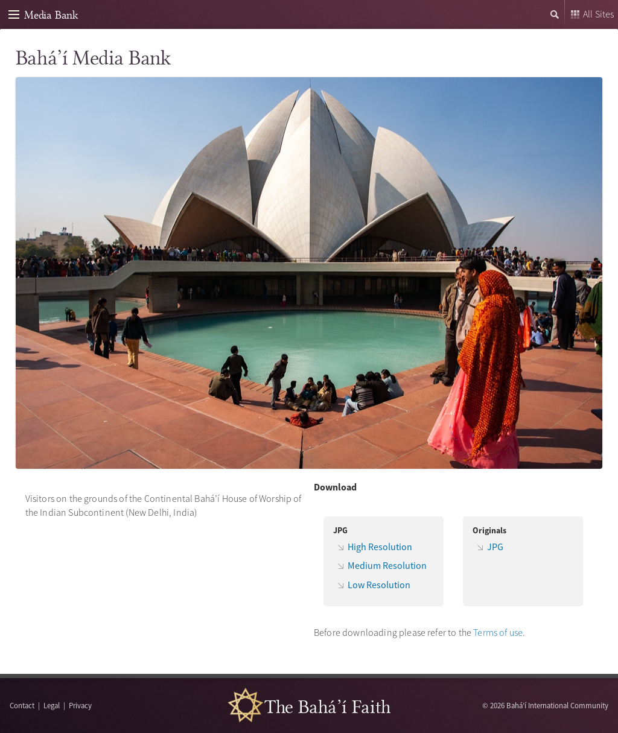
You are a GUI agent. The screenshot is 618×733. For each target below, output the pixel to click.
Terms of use (498, 632)
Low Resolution (379, 585)
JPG (495, 547)
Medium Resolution (387, 565)
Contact (22, 705)
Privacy (80, 705)
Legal (51, 705)
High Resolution (380, 547)
